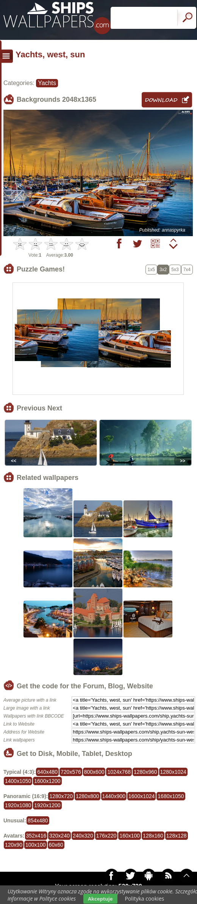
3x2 (163, 269)
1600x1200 (47, 781)
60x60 (56, 845)
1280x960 (145, 772)
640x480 (47, 772)
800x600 (94, 772)
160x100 (129, 836)
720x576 (71, 772)
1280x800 (87, 796)
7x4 (187, 269)
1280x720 (61, 796)
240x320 (83, 836)
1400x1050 (18, 781)
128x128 (176, 836)
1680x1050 (171, 796)
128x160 (153, 836)
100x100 (35, 845)
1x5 (151, 269)
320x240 (59, 836)
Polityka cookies (144, 898)
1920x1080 (18, 805)
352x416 (36, 836)
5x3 (174, 269)
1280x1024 (173, 772)
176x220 (106, 836)
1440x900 (114, 796)
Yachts (47, 83)
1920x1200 (47, 805)
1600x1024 (141, 796)
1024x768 (119, 772)
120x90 (13, 845)
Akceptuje (100, 898)
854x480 (38, 820)
